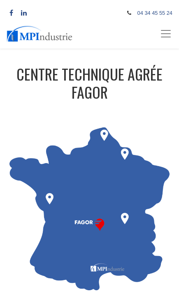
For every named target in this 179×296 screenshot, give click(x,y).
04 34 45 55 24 (154, 13)
